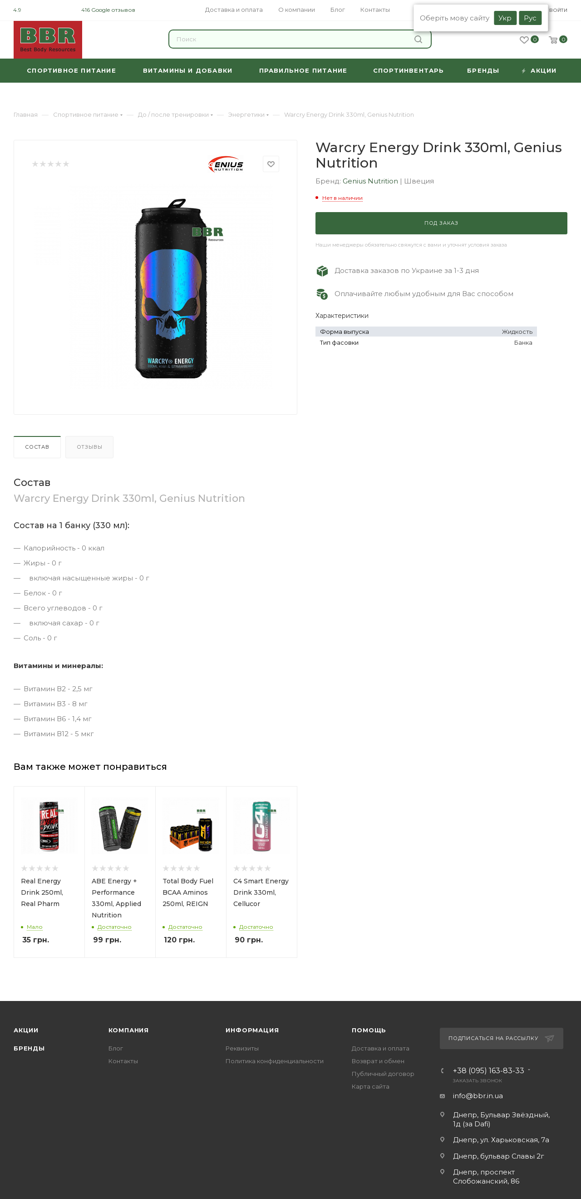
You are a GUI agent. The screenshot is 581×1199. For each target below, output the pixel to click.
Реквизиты (242, 1048)
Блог (115, 1048)
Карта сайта (370, 1086)
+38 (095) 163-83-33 (488, 1071)
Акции (26, 1030)
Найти (418, 39)
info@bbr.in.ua (478, 1095)
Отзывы (90, 447)
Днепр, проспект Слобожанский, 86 (486, 1176)
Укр (505, 18)
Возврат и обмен (378, 1061)
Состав (37, 447)
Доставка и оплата (380, 1048)
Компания (128, 1030)
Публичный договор (383, 1073)
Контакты (123, 1061)
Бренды (29, 1048)
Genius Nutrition (371, 181)
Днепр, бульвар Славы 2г (498, 1156)
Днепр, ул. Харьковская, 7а (501, 1139)
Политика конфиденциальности (275, 1061)
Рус (530, 18)
